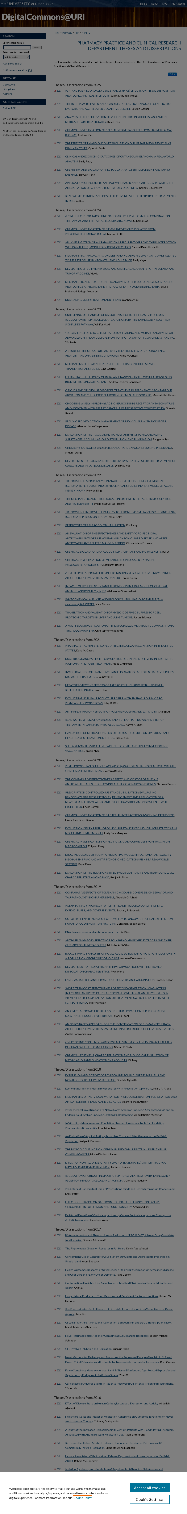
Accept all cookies (149, 1487)
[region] (93, 1493)
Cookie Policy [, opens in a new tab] (82, 1497)
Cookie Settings (150, 1499)
